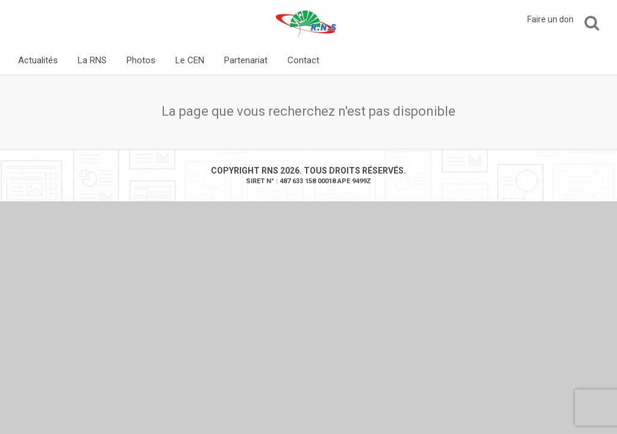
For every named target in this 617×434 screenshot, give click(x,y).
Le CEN (189, 60)
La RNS (92, 60)
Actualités (38, 60)
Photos (141, 60)
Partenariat (246, 60)
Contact (303, 60)
